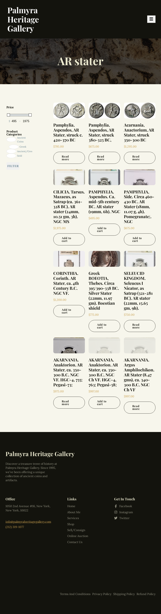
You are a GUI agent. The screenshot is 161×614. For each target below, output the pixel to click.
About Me (73, 490)
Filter (13, 166)
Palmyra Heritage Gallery (23, 19)
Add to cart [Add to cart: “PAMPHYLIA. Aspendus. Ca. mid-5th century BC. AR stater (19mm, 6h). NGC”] (101, 229)
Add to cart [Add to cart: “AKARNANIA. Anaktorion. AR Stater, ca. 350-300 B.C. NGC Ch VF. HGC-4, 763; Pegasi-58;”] (101, 402)
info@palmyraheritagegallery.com (28, 517)
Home (71, 484)
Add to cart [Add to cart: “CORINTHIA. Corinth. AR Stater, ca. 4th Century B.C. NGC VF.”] (66, 311)
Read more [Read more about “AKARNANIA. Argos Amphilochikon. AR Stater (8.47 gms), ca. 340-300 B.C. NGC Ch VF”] (136, 407)
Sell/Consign (76, 508)
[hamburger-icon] (151, 19)
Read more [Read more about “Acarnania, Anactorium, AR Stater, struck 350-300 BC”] (136, 158)
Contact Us (74, 520)
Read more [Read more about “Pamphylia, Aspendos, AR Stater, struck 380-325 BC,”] (101, 158)
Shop (70, 502)
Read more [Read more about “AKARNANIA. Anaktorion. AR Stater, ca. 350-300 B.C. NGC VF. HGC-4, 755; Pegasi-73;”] (65, 402)
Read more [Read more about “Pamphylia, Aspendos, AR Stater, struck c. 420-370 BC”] (65, 158)
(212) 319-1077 (15, 522)
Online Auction (77, 514)
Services (73, 496)
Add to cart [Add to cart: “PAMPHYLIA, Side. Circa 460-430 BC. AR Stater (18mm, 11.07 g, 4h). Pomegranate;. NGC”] (137, 239)
